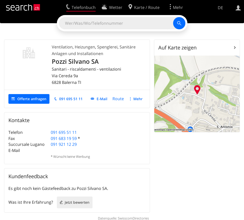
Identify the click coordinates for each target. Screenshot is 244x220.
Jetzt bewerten (77, 202)
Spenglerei (107, 47)
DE (220, 7)
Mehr (138, 98)
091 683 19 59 (64, 138)
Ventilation (62, 47)
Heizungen (85, 47)
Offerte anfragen (31, 98)
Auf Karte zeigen (177, 47)
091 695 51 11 (71, 98)
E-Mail (102, 98)
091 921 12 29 (64, 144)
